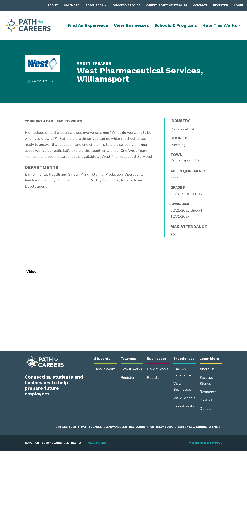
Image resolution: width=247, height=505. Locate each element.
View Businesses (131, 26)
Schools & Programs (175, 26)
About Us (207, 369)
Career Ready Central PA (166, 5)
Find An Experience (88, 26)
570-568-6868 (66, 426)
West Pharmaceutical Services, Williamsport (140, 75)
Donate (206, 408)
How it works (105, 369)
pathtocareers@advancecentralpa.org (113, 426)
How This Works (219, 26)
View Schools (184, 398)
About (53, 5)
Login (238, 5)
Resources (94, 5)
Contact (200, 5)
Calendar (72, 5)
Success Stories (126, 5)
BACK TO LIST (43, 81)
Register (220, 5)
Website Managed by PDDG (205, 442)
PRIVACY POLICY (95, 442)
